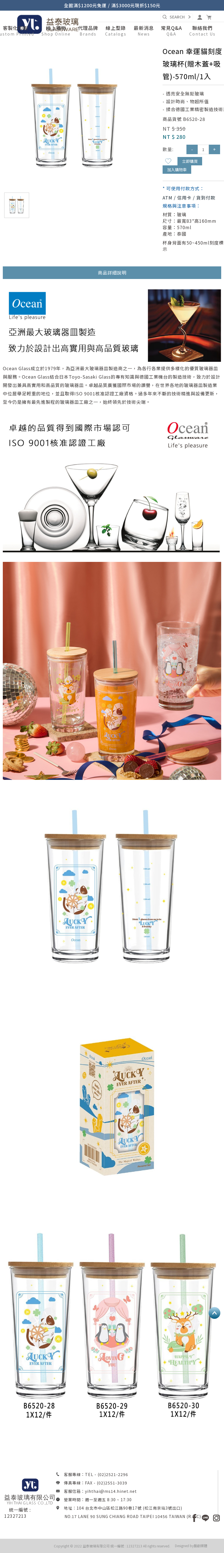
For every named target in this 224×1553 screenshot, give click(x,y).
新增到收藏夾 (168, 161)
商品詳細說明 (112, 272)
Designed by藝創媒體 (191, 1545)
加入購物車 (177, 169)
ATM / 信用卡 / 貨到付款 (189, 197)
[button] (56, 31)
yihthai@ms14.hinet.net (111, 1491)
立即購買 (190, 161)
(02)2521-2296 (113, 1474)
